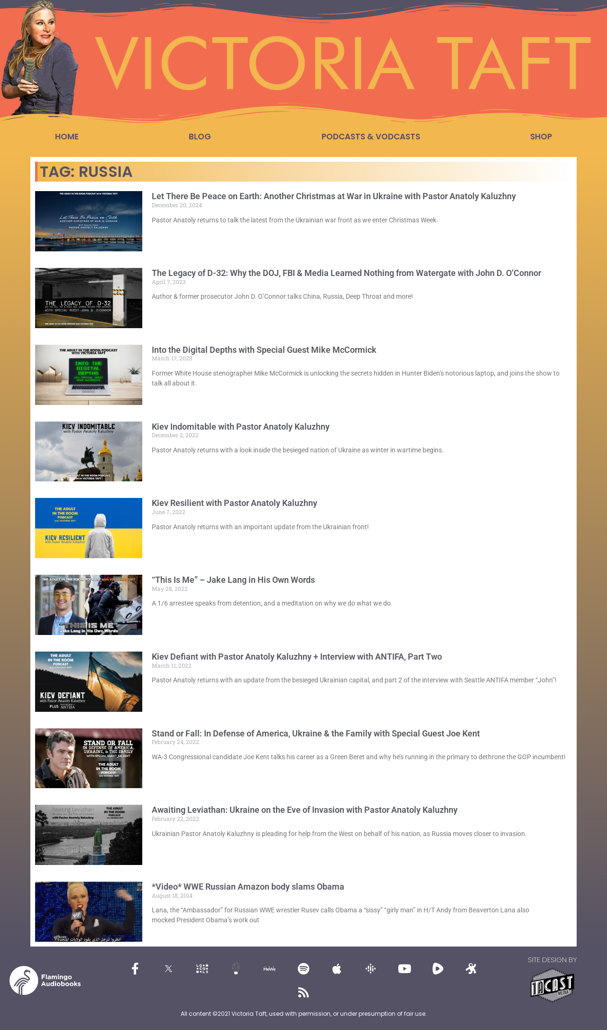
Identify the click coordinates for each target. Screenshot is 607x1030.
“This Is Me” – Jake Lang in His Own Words (233, 580)
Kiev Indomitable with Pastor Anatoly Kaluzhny (241, 427)
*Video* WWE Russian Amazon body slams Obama (248, 887)
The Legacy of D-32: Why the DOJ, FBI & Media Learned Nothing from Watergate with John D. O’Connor (346, 273)
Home (67, 136)
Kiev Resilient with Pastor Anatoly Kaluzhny (234, 503)
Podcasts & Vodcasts (371, 136)
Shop (541, 136)
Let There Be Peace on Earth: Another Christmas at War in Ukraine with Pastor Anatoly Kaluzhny (334, 196)
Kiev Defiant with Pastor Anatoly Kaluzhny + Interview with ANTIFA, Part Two (297, 657)
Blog (200, 136)
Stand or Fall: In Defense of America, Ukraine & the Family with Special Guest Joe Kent (316, 733)
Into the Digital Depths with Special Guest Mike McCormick (264, 350)
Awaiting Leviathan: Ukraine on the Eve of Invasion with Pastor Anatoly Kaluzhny (305, 810)
